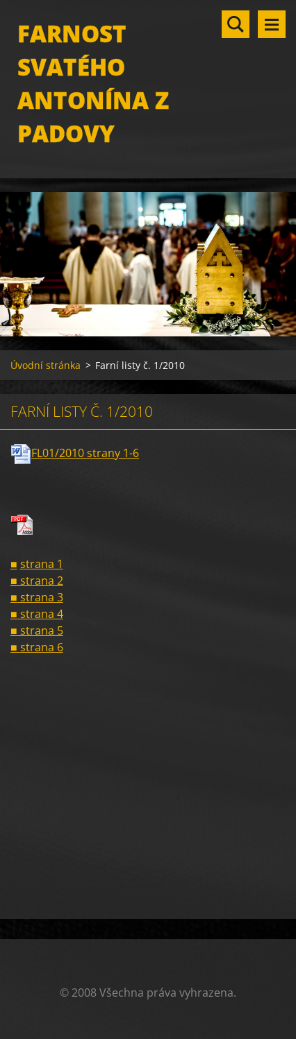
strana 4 (40, 613)
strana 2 (40, 580)
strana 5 (40, 630)
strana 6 (41, 647)
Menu (272, 24)
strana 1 (41, 564)
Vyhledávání (235, 24)
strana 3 (40, 597)
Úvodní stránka (45, 365)
